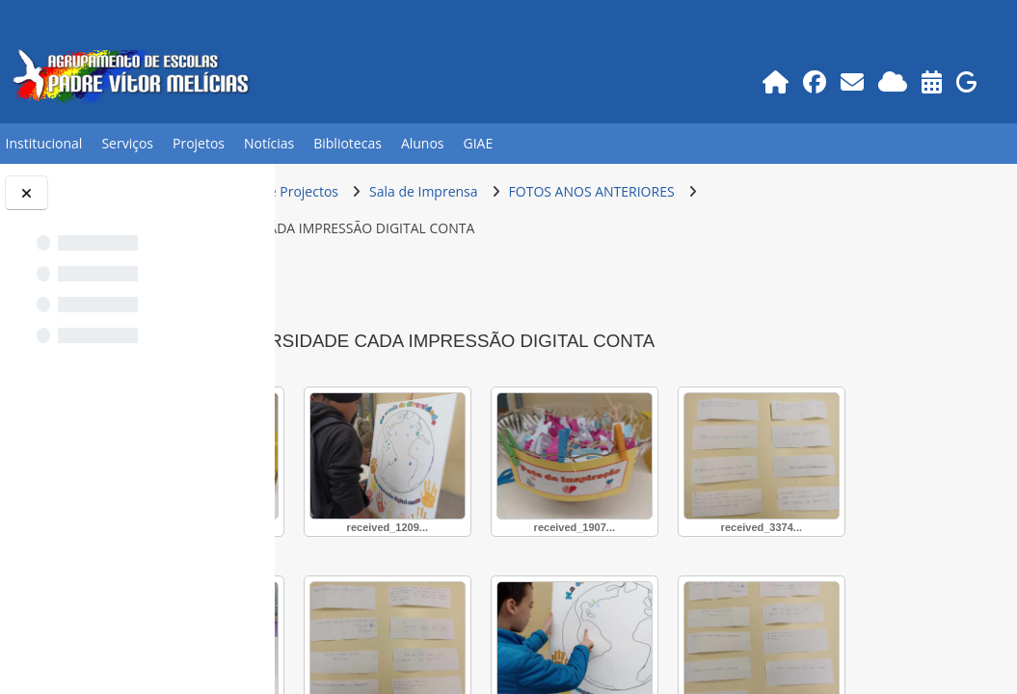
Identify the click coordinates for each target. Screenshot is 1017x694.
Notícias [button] (269, 143)
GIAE (479, 143)
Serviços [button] (127, 143)
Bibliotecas (347, 143)
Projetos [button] (199, 143)
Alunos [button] (422, 143)
